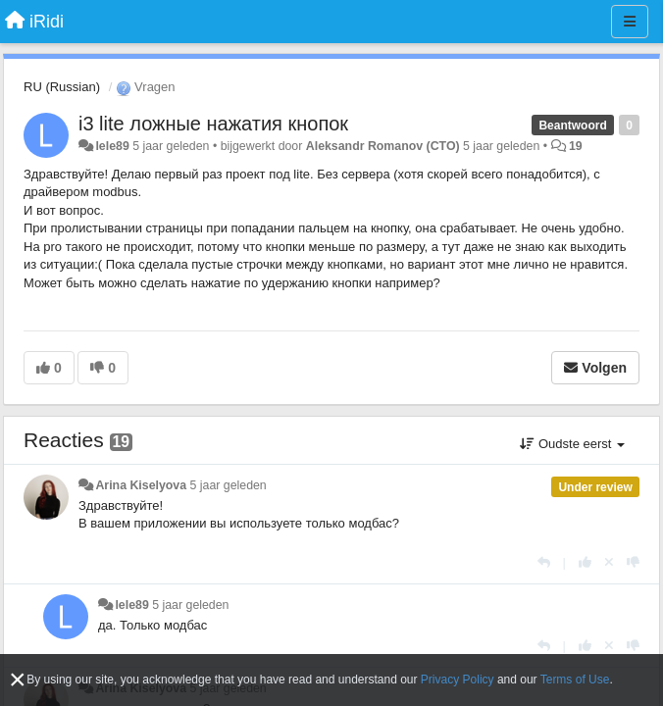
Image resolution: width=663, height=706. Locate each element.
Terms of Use (575, 679)
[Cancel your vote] (609, 562)
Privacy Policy (457, 679)
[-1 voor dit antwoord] (633, 562)
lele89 (111, 146)
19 (576, 146)
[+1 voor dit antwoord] (585, 562)
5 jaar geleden (228, 485)
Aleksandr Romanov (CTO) (383, 146)
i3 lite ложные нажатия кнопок (213, 123)
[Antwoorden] (543, 562)
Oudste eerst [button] (572, 443)
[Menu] (629, 21)
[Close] (17, 680)
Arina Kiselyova (140, 485)
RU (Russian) (62, 86)
